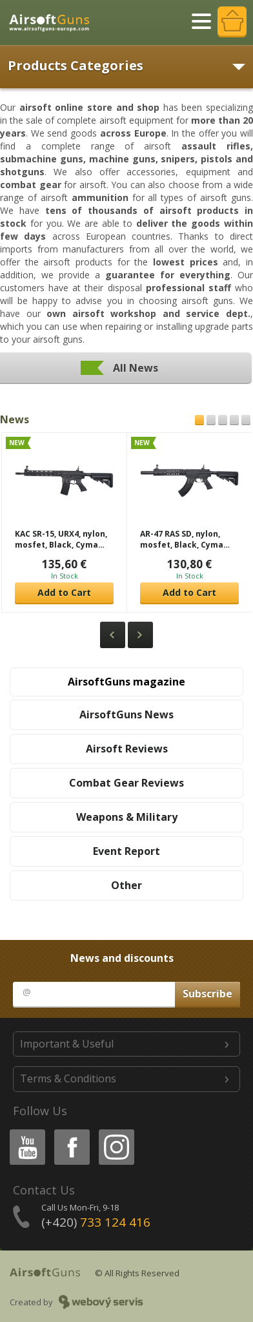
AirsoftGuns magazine (126, 682)
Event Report (126, 851)
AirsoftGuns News (126, 714)
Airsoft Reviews (127, 749)
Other (126, 885)
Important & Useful (67, 1044)
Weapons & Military (126, 817)
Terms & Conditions (68, 1078)
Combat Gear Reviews (126, 783)
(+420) (95, 1222)
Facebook (70, 1131)
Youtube (23, 1131)
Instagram (115, 1131)
